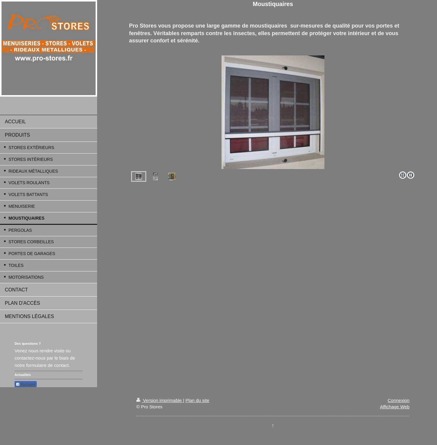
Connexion (398, 400)
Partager (26, 384)
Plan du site (197, 400)
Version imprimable (159, 400)
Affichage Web (394, 406)
